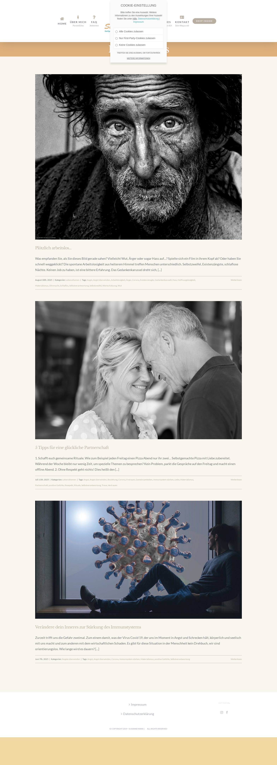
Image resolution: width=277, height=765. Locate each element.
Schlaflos (64, 285)
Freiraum (130, 479)
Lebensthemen (72, 280)
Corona (135, 280)
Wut (120, 285)
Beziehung (112, 479)
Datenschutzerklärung (138, 714)
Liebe (177, 479)
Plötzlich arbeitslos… (53, 248)
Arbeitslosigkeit (118, 280)
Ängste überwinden (71, 659)
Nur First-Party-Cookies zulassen (135, 18)
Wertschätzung (109, 285)
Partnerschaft (41, 485)
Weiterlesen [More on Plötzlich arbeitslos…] (236, 280)
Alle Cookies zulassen (129, 11)
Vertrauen (112, 485)
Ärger (128, 280)
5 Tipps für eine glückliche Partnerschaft (72, 447)
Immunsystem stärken (163, 479)
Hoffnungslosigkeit (186, 280)
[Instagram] (221, 712)
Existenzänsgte (147, 280)
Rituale (77, 485)
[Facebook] (227, 712)
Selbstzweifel (96, 285)
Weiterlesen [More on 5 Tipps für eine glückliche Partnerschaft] (236, 479)
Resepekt (69, 485)
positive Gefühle (56, 485)
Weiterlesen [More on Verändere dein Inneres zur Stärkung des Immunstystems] (236, 659)
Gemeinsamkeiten (144, 479)
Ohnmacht (54, 285)
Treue (104, 485)
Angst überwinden (101, 280)
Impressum (138, 704)
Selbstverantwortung (79, 285)
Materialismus (41, 285)
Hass (174, 280)
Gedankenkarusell (163, 280)
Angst (89, 280)
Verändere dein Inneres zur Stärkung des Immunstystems (88, 627)
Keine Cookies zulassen (130, 25)
